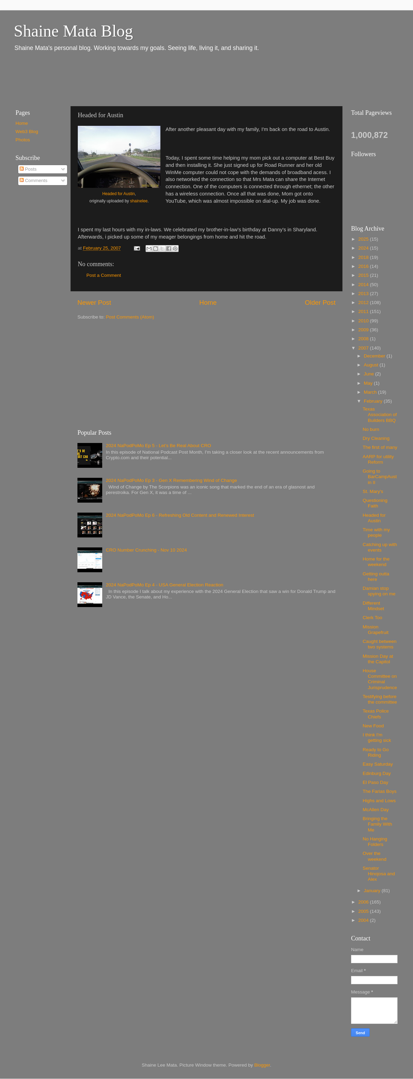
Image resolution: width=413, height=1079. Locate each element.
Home (207, 302)
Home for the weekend (376, 561)
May (369, 383)
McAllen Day (376, 809)
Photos (22, 139)
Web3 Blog (26, 131)
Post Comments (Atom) (130, 317)
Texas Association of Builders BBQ (380, 414)
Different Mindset (373, 606)
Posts (28, 169)
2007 (364, 348)
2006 (364, 902)
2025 (364, 239)
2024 (364, 248)
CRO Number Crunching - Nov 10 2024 (146, 550)
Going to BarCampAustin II (380, 476)
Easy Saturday (378, 764)
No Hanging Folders (375, 841)
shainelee (139, 201)
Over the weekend (374, 856)
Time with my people (376, 532)
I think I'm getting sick (377, 737)
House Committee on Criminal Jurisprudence (380, 679)
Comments (33, 180)
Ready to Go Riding (376, 752)
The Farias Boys (379, 791)
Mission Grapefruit (376, 629)
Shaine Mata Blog (73, 31)
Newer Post (94, 302)
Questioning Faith (375, 503)
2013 (364, 293)
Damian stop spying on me (379, 591)
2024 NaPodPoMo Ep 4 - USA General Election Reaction (164, 584)
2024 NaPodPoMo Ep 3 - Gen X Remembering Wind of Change (171, 480)
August (372, 364)
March (371, 392)
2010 (364, 320)
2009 (364, 329)
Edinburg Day (377, 773)
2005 (364, 911)
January (373, 890)
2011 (364, 311)
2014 (364, 284)
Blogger (262, 1065)
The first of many (380, 447)
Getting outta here (376, 576)
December (375, 356)
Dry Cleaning (376, 438)
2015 (364, 275)
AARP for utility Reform (378, 459)
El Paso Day (375, 782)
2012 (364, 302)
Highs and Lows (379, 800)
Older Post (320, 302)
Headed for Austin (118, 193)
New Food (373, 725)
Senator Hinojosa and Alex (379, 874)
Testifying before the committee (380, 699)
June (369, 373)
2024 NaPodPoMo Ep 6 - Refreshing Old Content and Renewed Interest (180, 515)
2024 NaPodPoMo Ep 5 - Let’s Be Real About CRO (158, 445)
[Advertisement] (134, 78)
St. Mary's (373, 491)
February (374, 401)
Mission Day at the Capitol (378, 659)
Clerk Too (372, 617)
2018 (364, 257)
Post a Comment (103, 275)
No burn (371, 429)
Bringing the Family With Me (377, 824)
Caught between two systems (379, 644)
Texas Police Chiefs (376, 713)
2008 (364, 338)
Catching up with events (380, 547)
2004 (364, 920)
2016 (364, 266)
